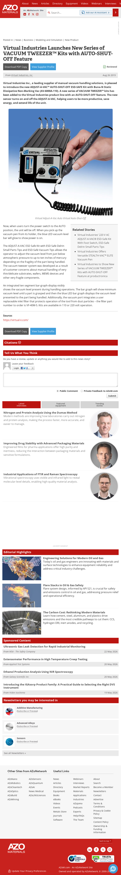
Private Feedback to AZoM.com (101, 390)
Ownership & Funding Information (100, 829)
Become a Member (103, 787)
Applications (79, 795)
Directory (57, 3)
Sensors (21, 738)
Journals (57, 815)
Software (58, 819)
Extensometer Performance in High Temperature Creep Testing (45, 659)
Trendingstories (99, 404)
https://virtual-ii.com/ (15, 320)
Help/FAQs (78, 815)
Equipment (59, 791)
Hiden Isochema (17, 692)
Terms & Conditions (99, 805)
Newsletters (99, 791)
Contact (97, 795)
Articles (57, 783)
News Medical (36, 791)
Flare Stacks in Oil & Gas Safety (63, 585)
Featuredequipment (60, 404)
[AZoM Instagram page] (37, 14)
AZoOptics (13, 791)
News (18, 39)
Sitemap (97, 817)
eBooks (57, 799)
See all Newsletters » (15, 753)
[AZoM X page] (33, 14)
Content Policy (100, 821)
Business (28, 39)
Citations (12, 342)
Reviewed (112, 66)
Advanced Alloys (26, 723)
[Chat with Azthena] (113, 868)
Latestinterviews (21, 404)
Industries (78, 799)
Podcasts (78, 807)
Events (56, 807)
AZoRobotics (14, 783)
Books (56, 795)
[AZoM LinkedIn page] (24, 14)
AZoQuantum (36, 783)
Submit (112, 395)
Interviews (78, 783)
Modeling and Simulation (49, 39)
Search (97, 783)
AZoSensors (35, 778)
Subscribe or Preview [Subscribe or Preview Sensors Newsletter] (27, 741)
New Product (71, 39)
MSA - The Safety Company (22, 651)
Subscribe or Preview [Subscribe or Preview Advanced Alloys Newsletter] (27, 726)
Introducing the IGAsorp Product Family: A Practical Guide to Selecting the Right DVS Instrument (59, 686)
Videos (56, 803)
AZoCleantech (15, 787)
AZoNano (12, 778)
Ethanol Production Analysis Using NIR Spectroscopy (38, 672)
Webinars (78, 778)
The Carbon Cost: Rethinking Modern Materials (74, 612)
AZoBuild (12, 795)
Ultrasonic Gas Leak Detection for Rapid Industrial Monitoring (44, 646)
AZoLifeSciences (37, 795)
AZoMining (13, 799)
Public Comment (69, 390)
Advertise (98, 799)
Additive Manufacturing (30, 707)
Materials (78, 791)
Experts (77, 811)
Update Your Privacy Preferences (27, 871)
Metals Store (59, 811)
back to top (105, 841)
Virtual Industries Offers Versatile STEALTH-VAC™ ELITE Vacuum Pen (95, 255)
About (96, 778)
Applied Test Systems (19, 664)
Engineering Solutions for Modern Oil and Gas (73, 558)
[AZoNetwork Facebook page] (29, 14)
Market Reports (81, 787)
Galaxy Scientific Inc (19, 676)
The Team (78, 819)
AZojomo (77, 803)
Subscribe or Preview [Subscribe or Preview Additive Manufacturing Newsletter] (27, 711)
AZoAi (32, 787)
